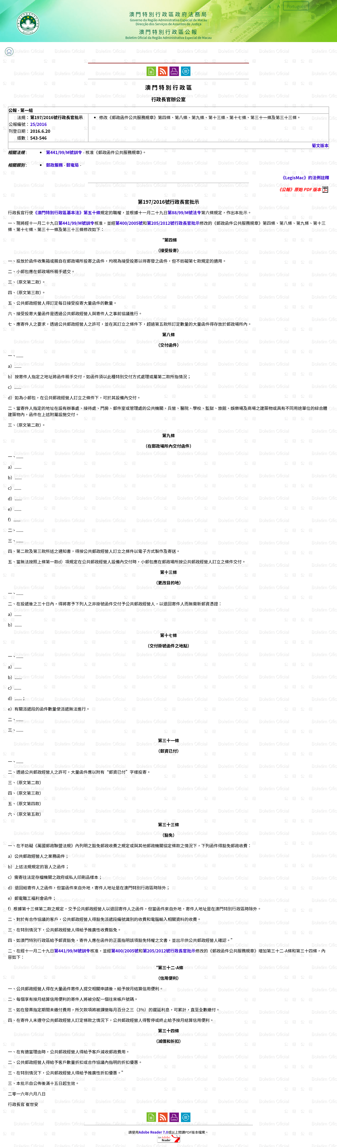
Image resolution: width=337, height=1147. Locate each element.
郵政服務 (54, 165)
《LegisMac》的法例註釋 (305, 177)
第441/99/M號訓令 (64, 152)
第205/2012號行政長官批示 (173, 223)
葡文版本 (320, 145)
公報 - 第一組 (20, 110)
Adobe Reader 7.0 (153, 1132)
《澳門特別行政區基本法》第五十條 (66, 212)
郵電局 (72, 165)
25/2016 (38, 124)
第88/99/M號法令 (184, 212)
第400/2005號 (129, 223)
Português (296, 6)
